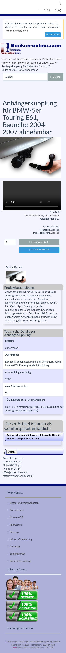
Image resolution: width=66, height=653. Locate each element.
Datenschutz (16, 510)
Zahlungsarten (16, 553)
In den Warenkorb (38, 242)
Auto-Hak (54, 232)
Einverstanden (53, 34)
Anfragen (14, 546)
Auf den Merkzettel (39, 249)
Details (12, 451)
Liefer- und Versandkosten (23, 502)
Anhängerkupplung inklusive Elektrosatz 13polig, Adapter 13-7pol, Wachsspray (33, 436)
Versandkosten (52, 215)
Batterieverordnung (19, 561)
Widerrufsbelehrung (20, 539)
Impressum (15, 524)
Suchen (55, 76)
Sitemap (13, 532)
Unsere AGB (15, 517)
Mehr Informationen (17, 30)
